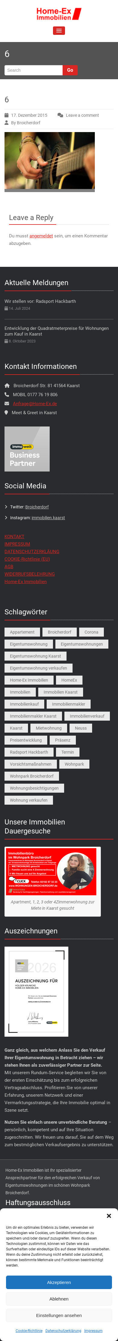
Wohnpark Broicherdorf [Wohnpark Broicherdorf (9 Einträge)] (32, 776)
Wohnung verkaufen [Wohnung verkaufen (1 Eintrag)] (29, 800)
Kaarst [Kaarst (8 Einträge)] (16, 728)
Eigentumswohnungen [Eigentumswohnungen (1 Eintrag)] (82, 644)
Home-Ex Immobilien (26, 581)
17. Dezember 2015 (29, 115)
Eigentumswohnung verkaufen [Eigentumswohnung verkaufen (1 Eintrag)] (38, 668)
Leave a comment (82, 115)
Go (70, 70)
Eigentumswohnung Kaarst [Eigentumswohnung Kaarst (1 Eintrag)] (35, 656)
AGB (9, 566)
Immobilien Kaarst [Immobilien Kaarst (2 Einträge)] (61, 692)
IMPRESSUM (17, 544)
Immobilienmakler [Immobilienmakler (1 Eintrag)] (68, 704)
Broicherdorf (37, 507)
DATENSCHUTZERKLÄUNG (32, 551)
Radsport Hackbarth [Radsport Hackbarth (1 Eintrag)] (29, 752)
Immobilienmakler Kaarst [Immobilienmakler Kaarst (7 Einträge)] (33, 716)
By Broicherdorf (25, 122)
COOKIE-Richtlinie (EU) (27, 559)
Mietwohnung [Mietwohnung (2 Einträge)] (49, 728)
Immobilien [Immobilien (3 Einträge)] (20, 692)
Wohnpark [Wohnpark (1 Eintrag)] (74, 764)
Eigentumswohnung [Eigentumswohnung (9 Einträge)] (29, 644)
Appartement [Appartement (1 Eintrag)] (22, 632)
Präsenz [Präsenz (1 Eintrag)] (62, 740)
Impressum (93, 1331)
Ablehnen (58, 1298)
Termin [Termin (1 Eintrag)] (67, 752)
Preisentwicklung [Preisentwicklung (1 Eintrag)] (26, 740)
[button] (109, 1216)
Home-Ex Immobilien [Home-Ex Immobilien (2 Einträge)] (29, 680)
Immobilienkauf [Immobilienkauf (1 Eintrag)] (24, 704)
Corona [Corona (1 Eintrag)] (91, 632)
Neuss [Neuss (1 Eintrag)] (81, 728)
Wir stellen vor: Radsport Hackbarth (40, 301)
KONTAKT (14, 536)
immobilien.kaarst (48, 517)
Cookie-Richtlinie (29, 1331)
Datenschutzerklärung (63, 1331)
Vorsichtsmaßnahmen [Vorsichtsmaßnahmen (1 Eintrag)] (30, 764)
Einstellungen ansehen (59, 1315)
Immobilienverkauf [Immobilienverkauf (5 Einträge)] (87, 716)
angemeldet (41, 236)
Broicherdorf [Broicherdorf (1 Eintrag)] (59, 632)
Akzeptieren (59, 1282)
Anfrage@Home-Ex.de (35, 403)
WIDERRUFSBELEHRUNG (30, 574)
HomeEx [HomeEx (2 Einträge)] (69, 680)
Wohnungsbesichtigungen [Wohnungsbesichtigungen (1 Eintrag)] (34, 788)
